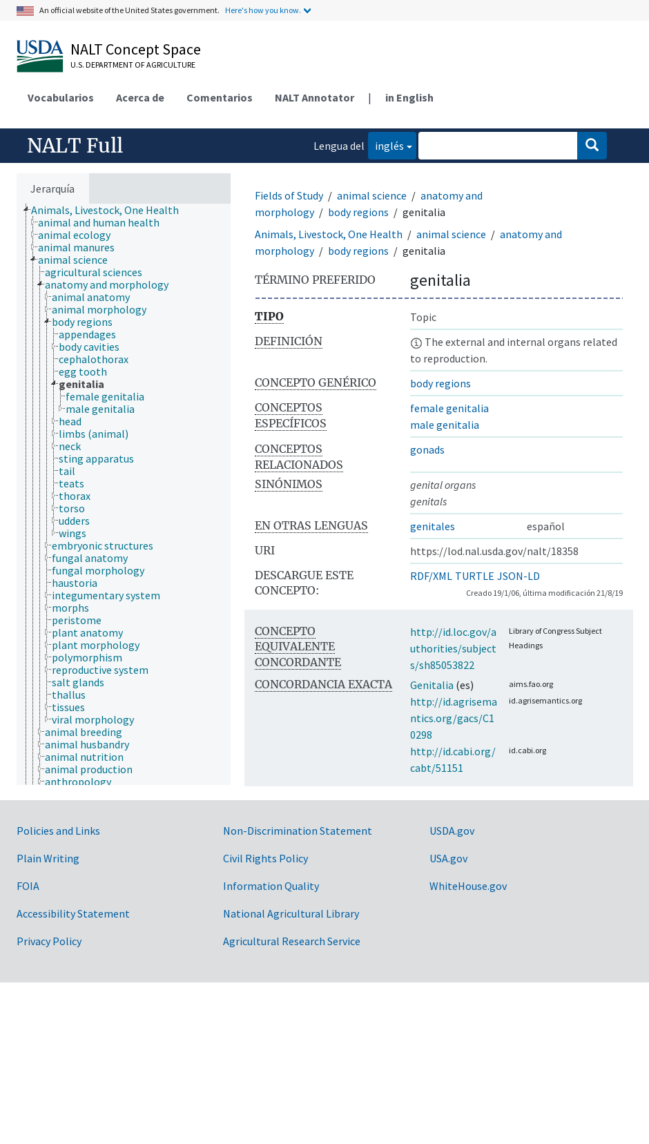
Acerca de (140, 97)
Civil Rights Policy (265, 858)
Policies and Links (58, 830)
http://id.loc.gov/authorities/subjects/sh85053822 (453, 648)
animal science (372, 195)
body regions (358, 212)
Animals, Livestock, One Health (329, 234)
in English (409, 97)
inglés (386, 145)
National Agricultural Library (291, 913)
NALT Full (75, 145)
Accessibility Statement (73, 913)
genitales (432, 526)
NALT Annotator (314, 97)
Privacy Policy (49, 941)
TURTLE (474, 576)
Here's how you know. (263, 10)
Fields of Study (289, 195)
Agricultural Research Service (291, 941)
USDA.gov (451, 830)
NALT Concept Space (135, 49)
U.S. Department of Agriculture (132, 64)
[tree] (124, 494)
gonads (427, 449)
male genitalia (444, 425)
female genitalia (449, 408)
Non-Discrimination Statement (297, 830)
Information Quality (271, 886)
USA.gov (448, 858)
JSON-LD (518, 576)
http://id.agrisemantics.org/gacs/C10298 (453, 718)
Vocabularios (61, 97)
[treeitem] (110, 210)
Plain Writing (48, 858)
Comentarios (219, 97)
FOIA (28, 886)
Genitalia (432, 685)
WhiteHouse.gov (468, 886)
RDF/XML (431, 576)
